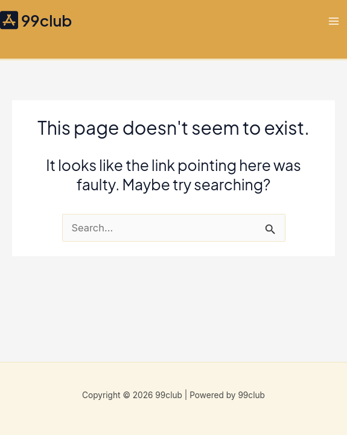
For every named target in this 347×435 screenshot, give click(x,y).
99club (46, 20)
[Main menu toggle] (333, 20)
